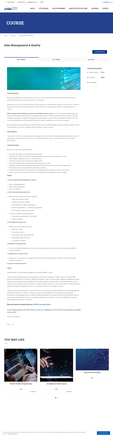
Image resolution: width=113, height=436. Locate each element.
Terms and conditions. (13, 316)
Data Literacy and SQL (92, 372)
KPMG (41, 2)
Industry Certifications (78, 8)
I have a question (100, 52)
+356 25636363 (11, 2)
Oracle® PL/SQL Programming (21, 384)
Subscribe (105, 2)
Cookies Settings (12, 434)
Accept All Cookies (103, 433)
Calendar (94, 8)
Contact (105, 8)
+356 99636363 (21, 2)
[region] (56, 433)
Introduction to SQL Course (56, 384)
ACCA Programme (58, 8)
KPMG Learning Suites (41, 304)
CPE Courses (43, 8)
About (32, 8)
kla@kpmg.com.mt (32, 2)
